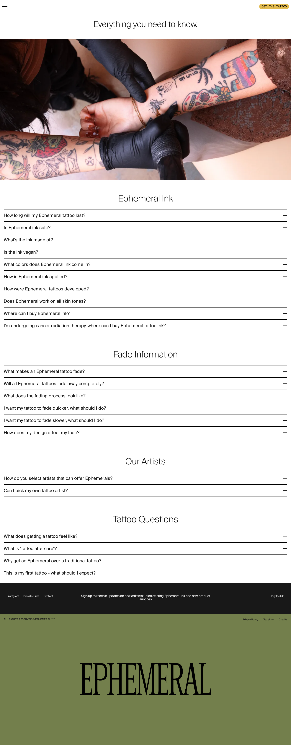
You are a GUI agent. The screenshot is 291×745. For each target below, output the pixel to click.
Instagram (13, 596)
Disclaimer (268, 619)
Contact (48, 596)
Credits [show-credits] (283, 619)
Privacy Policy (250, 619)
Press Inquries (31, 596)
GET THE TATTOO (274, 6)
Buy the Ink (277, 596)
